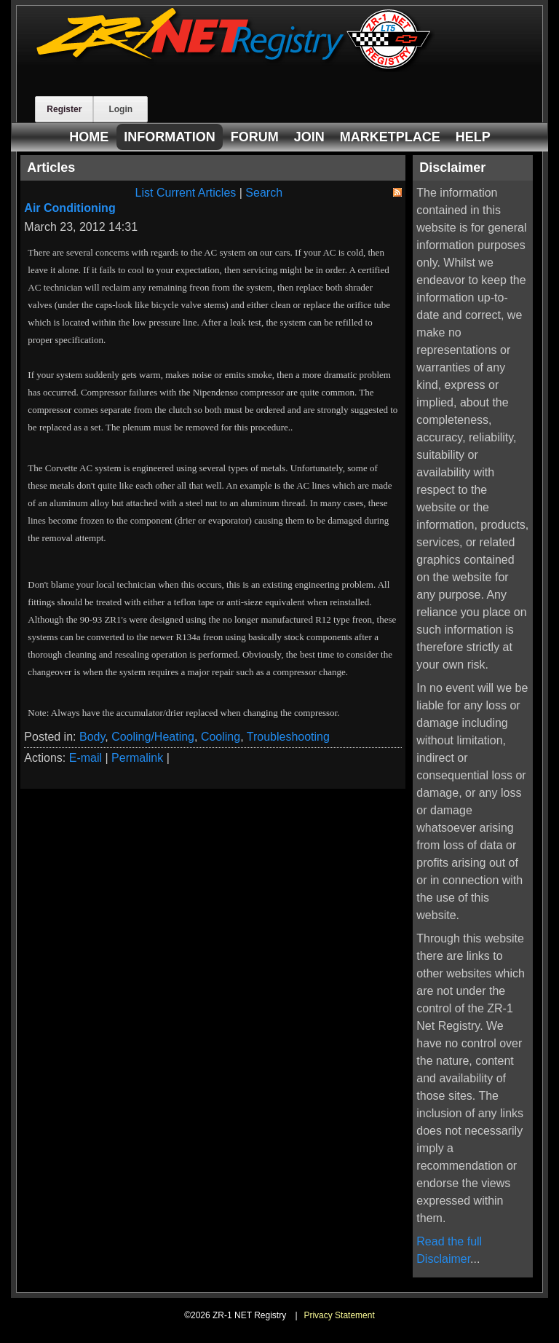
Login (120, 109)
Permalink (137, 758)
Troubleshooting (288, 736)
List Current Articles (186, 192)
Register (64, 109)
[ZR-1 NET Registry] (235, 68)
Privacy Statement (339, 1315)
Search (263, 192)
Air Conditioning (69, 208)
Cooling (220, 736)
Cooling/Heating (152, 736)
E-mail (85, 758)
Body (92, 736)
